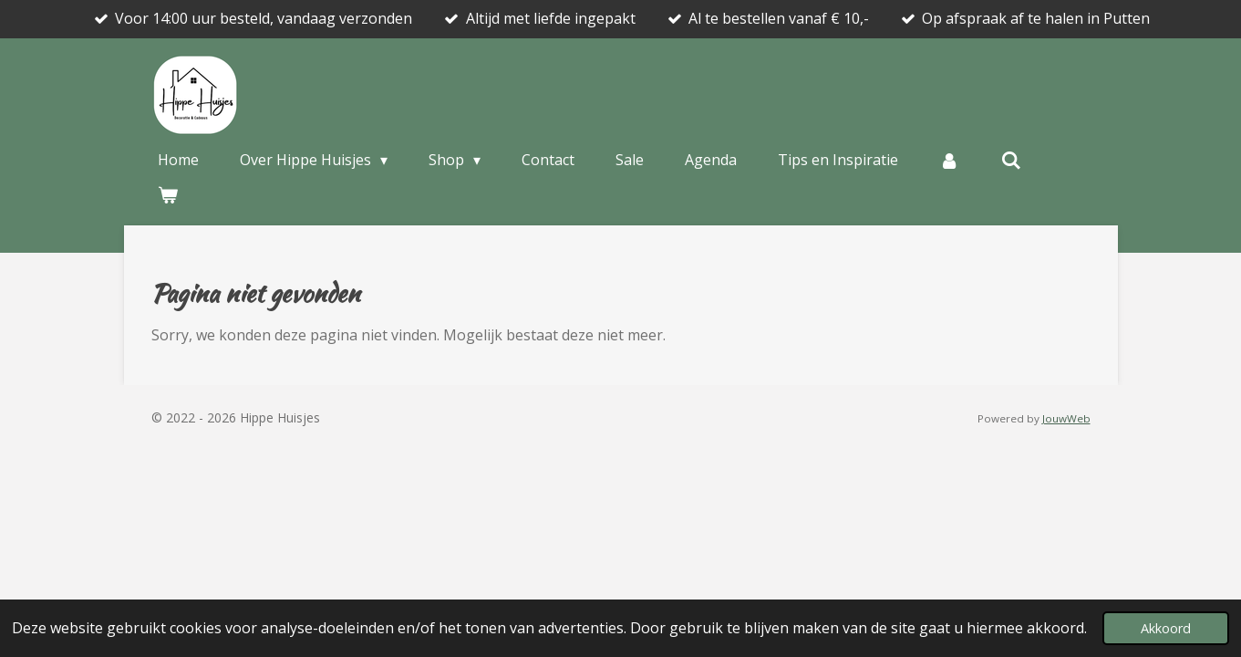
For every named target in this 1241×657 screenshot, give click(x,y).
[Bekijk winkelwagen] (168, 194)
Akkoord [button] (1166, 628)
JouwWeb (1066, 418)
